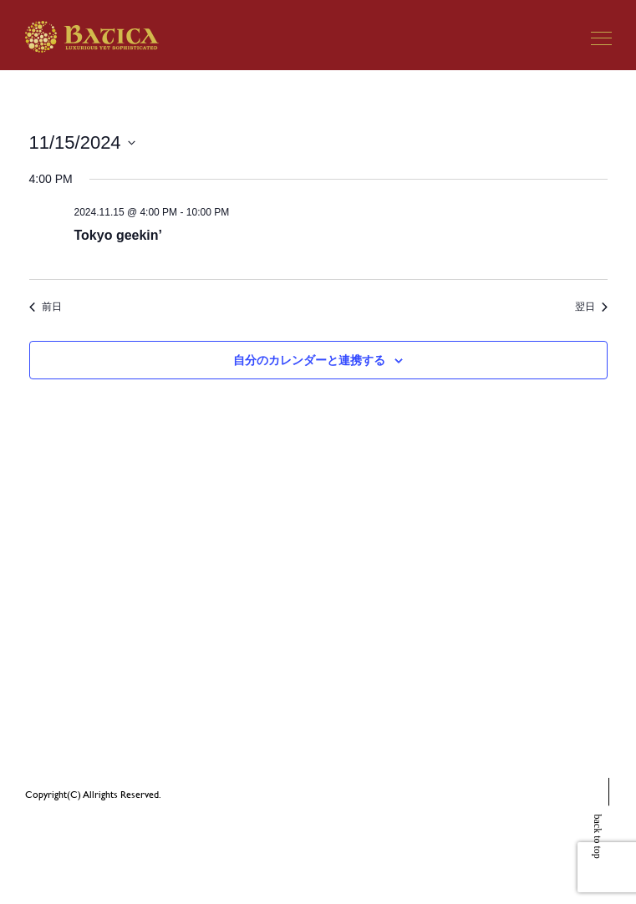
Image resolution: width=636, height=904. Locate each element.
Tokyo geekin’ (118, 235)
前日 (45, 306)
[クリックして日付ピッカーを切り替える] (82, 142)
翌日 (591, 306)
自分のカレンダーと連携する (309, 360)
